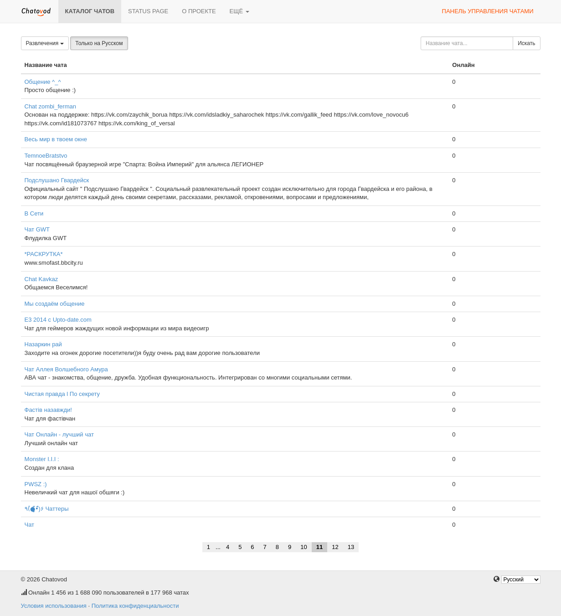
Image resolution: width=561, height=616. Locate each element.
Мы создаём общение (55, 303)
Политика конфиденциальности (135, 605)
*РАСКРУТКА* (44, 254)
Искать (526, 43)
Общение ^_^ (43, 81)
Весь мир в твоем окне (56, 139)
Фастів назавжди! (48, 409)
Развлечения (45, 43)
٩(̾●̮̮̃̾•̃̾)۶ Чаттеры (47, 508)
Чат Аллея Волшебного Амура (66, 369)
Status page (148, 11)
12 (335, 547)
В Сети (34, 213)
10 (303, 547)
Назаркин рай (43, 344)
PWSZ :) (36, 484)
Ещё (239, 11)
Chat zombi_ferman (50, 106)
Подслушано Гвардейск (57, 180)
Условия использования (54, 605)
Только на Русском (99, 43)
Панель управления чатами (488, 11)
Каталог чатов (90, 11)
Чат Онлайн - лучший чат (59, 434)
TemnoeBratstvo (46, 155)
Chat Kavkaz (41, 279)
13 (351, 547)
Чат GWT (37, 229)
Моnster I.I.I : (42, 459)
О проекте (199, 11)
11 (319, 547)
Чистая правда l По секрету (62, 393)
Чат (30, 524)
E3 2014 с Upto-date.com (58, 319)
